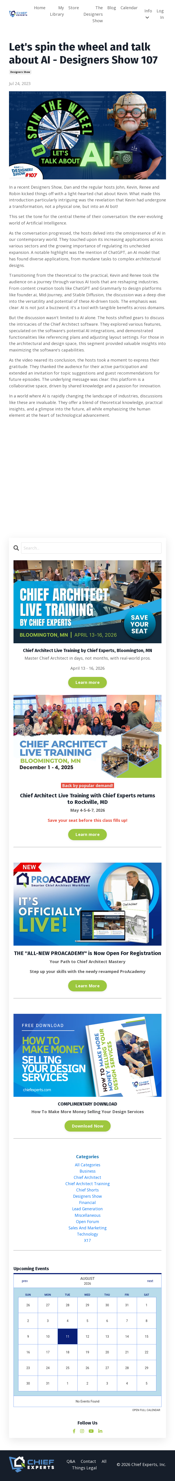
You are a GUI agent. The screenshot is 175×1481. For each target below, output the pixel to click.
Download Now (87, 1126)
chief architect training (87, 1184)
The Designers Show (93, 14)
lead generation (88, 1210)
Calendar (129, 7)
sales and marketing (87, 1229)
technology (87, 1236)
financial (87, 1203)
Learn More (87, 985)
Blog (111, 7)
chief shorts (87, 1190)
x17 (87, 1242)
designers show (20, 72)
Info (148, 14)
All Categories (87, 1164)
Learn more (87, 682)
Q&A (71, 1463)
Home (39, 7)
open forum (87, 1223)
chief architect (87, 1177)
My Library (57, 11)
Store (73, 7)
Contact (88, 1463)
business (87, 1171)
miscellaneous (87, 1216)
